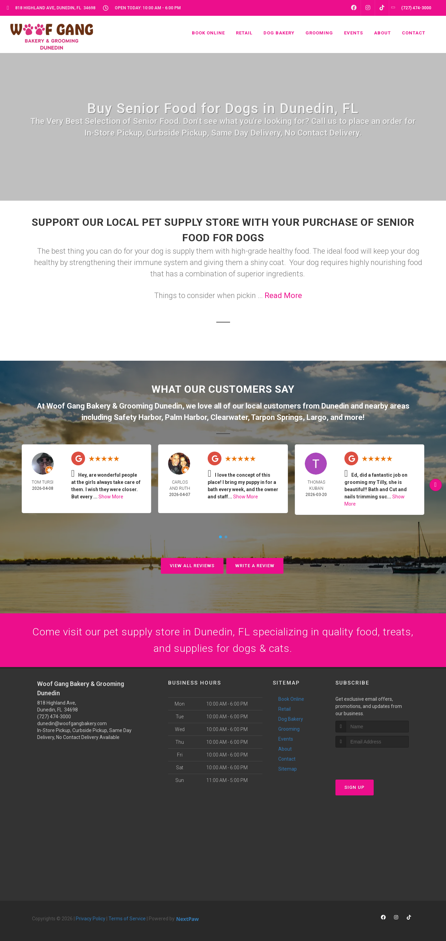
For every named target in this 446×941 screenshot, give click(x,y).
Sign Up (354, 787)
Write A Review (254, 565)
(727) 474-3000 (54, 716)
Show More (110, 496)
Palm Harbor (186, 417)
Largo (316, 417)
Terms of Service (127, 918)
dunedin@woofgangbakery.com (72, 723)
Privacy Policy (90, 918)
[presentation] (372, 760)
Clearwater (229, 417)
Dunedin (335, 406)
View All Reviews (192, 565)
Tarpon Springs (277, 417)
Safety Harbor (137, 417)
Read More (283, 295)
